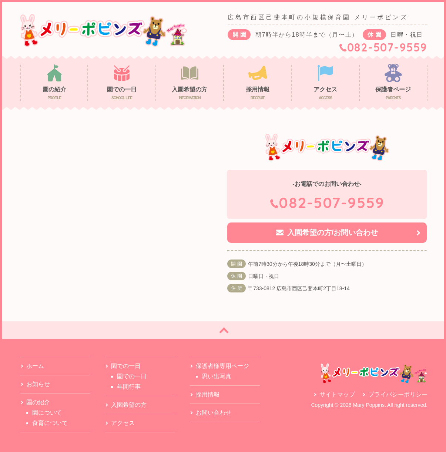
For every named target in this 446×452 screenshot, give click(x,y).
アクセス (123, 423)
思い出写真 (216, 376)
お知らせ (38, 384)
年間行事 (129, 387)
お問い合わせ (213, 412)
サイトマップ (337, 394)
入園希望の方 (129, 405)
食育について (50, 423)
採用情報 (207, 394)
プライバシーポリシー (397, 394)
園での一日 (132, 376)
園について (47, 412)
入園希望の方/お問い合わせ (332, 232)
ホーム (35, 366)
